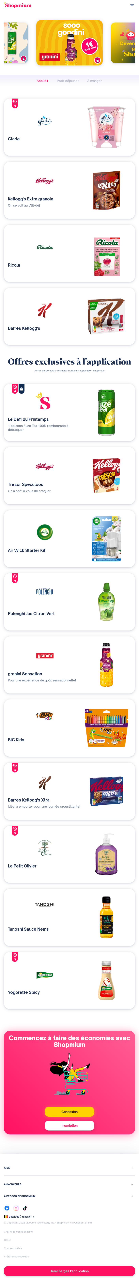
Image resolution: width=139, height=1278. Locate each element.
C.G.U (7, 1240)
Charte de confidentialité (18, 1231)
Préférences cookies (16, 1256)
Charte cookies (13, 1248)
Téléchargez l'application (69, 1271)
